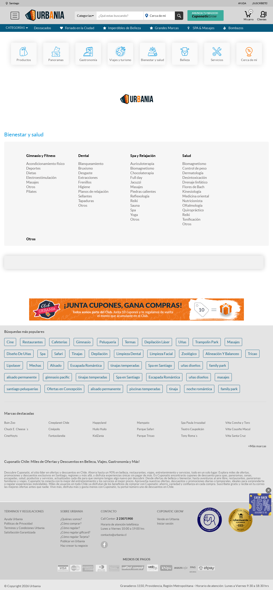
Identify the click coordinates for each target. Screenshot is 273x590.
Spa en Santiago (160, 365)
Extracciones (88, 177)
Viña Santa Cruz (235, 435)
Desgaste (85, 173)
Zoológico (189, 354)
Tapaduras (86, 201)
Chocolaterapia (142, 173)
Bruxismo (85, 168)
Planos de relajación (93, 191)
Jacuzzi (135, 182)
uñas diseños (190, 365)
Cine (10, 342)
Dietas (31, 173)
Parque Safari (145, 429)
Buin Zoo (9, 422)
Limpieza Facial (161, 354)
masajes (223, 377)
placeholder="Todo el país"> (163, 15)
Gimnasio (83, 342)
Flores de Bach (193, 187)
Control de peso (194, 168)
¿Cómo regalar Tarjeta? (74, 536)
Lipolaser (14, 365)
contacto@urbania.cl (113, 535)
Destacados (42, 28)
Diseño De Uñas (19, 354)
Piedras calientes (143, 191)
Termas (130, 342)
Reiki (134, 201)
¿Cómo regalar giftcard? (75, 532)
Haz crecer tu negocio (74, 545)
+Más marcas (257, 446)
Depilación (99, 354)
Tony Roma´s (189, 435)
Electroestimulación (41, 177)
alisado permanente (22, 377)
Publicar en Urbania (72, 541)
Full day (136, 177)
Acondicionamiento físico (45, 164)
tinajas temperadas (124, 365)
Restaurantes (32, 342)
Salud (186, 156)
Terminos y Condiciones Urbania (24, 528)
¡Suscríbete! (260, 3)
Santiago (14, 3)
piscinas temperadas (144, 389)
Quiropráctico (193, 210)
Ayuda (242, 3)
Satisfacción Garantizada (20, 532)
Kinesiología (191, 191)
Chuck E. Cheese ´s (16, 429)
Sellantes (85, 196)
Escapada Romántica (86, 365)
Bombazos (233, 28)
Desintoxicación (194, 177)
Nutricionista (192, 201)
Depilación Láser (157, 342)
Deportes (33, 168)
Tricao (252, 354)
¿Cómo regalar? (70, 528)
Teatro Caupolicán (192, 429)
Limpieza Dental (128, 354)
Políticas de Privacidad (18, 523)
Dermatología (192, 173)
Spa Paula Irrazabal (193, 422)
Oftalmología (192, 205)
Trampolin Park (206, 342)
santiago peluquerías (22, 389)
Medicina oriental (195, 196)
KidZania (98, 435)
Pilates (31, 191)
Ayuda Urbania (13, 519)
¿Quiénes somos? (71, 519)
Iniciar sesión (165, 523)
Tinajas (77, 354)
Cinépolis (54, 429)
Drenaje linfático (195, 182)
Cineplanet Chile (59, 422)
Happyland (99, 422)
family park (217, 365)
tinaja (173, 389)
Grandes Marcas (164, 28)
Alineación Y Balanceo (222, 354)
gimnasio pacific (57, 377)
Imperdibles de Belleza (122, 28)
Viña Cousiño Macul (237, 429)
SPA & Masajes (201, 28)
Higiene (84, 187)
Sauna (135, 205)
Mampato (143, 422)
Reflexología (139, 196)
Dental (83, 156)
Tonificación (191, 219)
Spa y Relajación (142, 156)
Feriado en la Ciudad (77, 28)
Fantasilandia (57, 435)
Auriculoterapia (142, 164)
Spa (133, 210)
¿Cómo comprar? (70, 523)
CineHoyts (11, 435)
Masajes (32, 182)
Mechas (35, 365)
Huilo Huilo (100, 429)
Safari (58, 354)
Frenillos (85, 182)
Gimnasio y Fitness (40, 156)
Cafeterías (59, 342)
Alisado (56, 365)
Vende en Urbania (168, 519)
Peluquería (107, 342)
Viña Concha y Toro (237, 422)
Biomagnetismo (142, 168)
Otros (30, 187)
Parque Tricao (145, 435)
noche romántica (199, 389)
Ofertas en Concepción (64, 389)
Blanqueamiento (90, 164)
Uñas (182, 342)
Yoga (134, 215)
